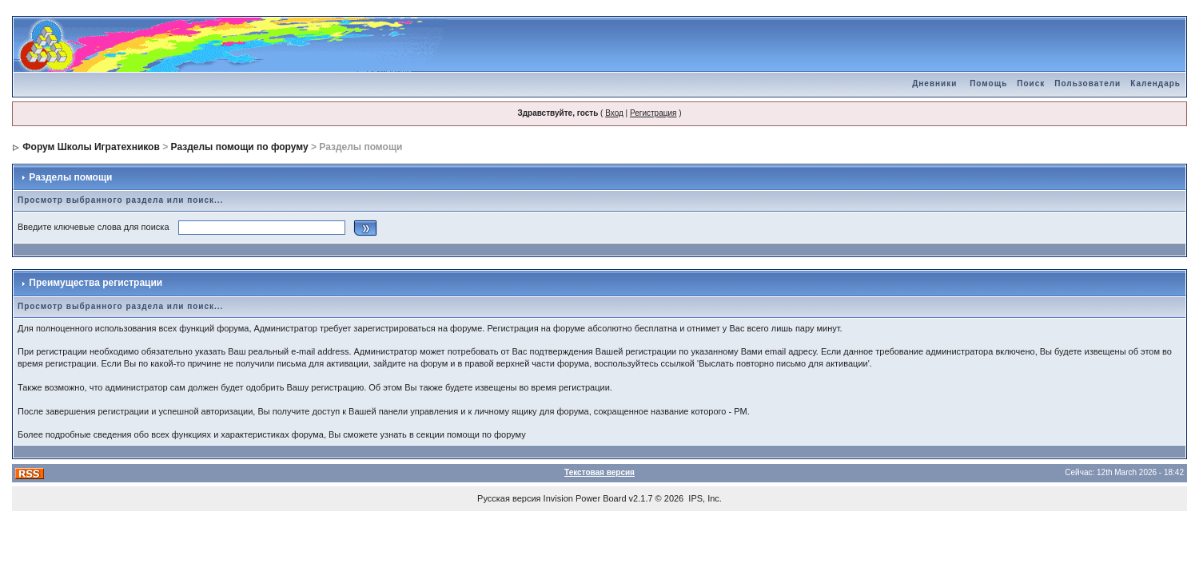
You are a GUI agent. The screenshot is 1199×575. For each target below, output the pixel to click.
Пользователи (1087, 83)
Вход (614, 113)
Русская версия (508, 498)
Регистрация (653, 113)
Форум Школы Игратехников (91, 147)
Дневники (934, 83)
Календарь (1155, 83)
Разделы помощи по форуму (240, 147)
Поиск (1031, 83)
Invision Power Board (585, 498)
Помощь (988, 83)
